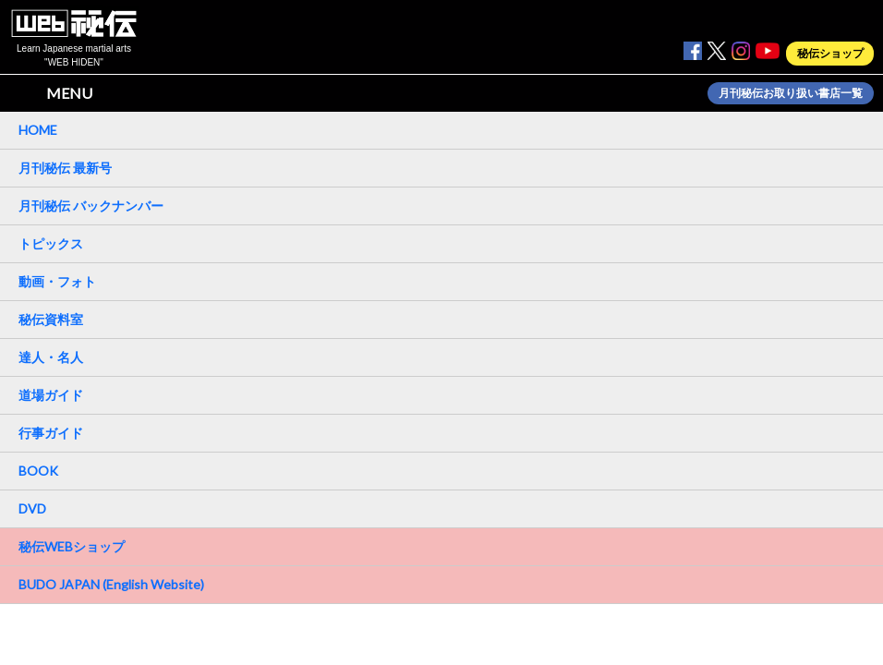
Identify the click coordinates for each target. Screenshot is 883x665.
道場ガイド (50, 395)
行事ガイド (50, 433)
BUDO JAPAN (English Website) (111, 584)
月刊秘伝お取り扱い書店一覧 (791, 93)
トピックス (50, 243)
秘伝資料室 (50, 319)
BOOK (38, 470)
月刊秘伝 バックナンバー (90, 205)
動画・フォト (57, 281)
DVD (32, 508)
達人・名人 (50, 357)
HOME (37, 130)
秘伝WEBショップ (71, 546)
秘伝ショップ (830, 53)
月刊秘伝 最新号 (65, 167)
